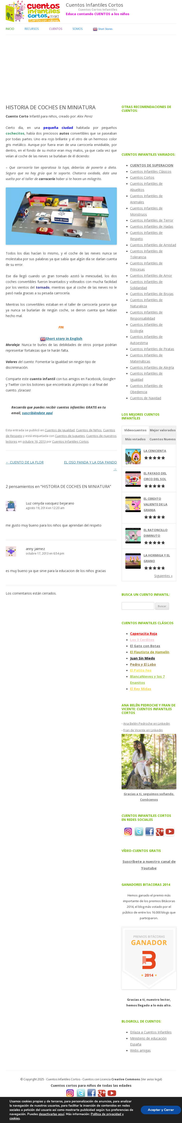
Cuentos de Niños (89, 430)
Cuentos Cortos (142, 177)
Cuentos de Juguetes (70, 436)
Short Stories (102, 29)
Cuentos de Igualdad (60, 430)
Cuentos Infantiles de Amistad (153, 245)
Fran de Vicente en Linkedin (143, 730)
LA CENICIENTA (155, 451)
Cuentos (55, 29)
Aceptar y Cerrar (161, 1110)
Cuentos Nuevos (163, 439)
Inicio (10, 29)
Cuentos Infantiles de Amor (151, 275)
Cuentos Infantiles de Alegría (152, 367)
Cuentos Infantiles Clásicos (150, 171)
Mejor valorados (163, 430)
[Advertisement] (91, 68)
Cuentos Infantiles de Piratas (152, 349)
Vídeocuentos (135, 430)
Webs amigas (140, 1050)
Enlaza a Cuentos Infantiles (151, 1032)
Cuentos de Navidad (145, 398)
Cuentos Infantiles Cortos (94, 5)
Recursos (32, 29)
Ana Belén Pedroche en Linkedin (146, 723)
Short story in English (64, 338)
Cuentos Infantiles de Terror (151, 220)
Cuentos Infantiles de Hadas (151, 226)
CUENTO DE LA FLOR (25, 462)
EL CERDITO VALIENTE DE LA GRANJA (155, 504)
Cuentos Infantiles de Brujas (151, 293)
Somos (77, 29)
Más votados (135, 439)
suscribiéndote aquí (37, 413)
